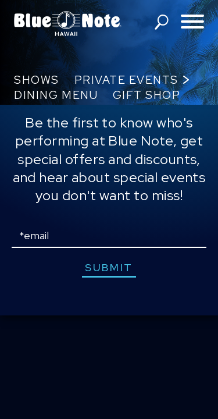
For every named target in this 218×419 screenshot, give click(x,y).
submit (109, 267)
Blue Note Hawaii (67, 23)
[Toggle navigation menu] (192, 22)
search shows (161, 22)
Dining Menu (56, 95)
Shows (36, 80)
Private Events (126, 80)
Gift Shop (147, 95)
